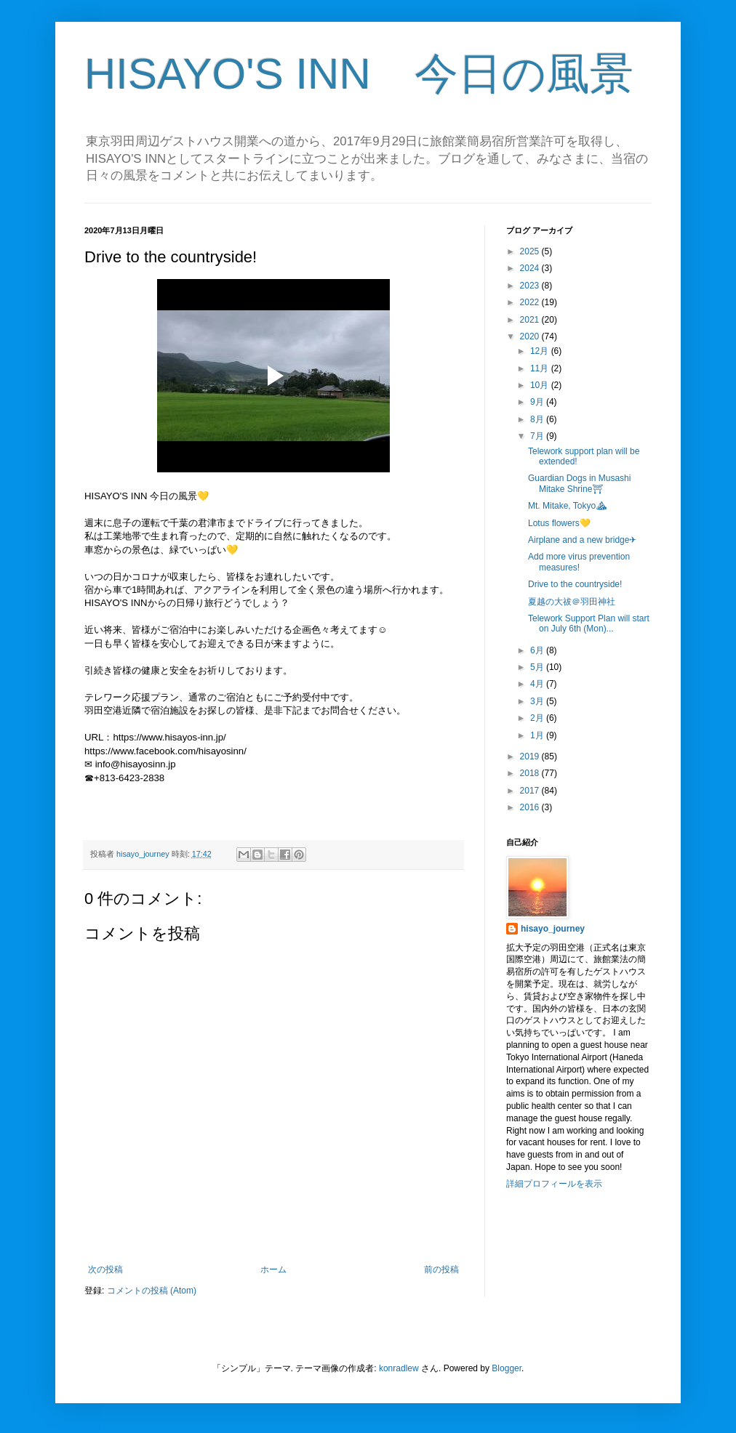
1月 (538, 735)
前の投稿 (441, 1269)
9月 (538, 402)
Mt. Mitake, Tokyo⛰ (567, 506)
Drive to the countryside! (575, 584)
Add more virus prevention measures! (579, 562)
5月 (538, 667)
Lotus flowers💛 (559, 523)
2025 (531, 251)
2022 (531, 302)
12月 (540, 351)
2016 (531, 807)
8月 (538, 419)
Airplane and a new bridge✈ (582, 540)
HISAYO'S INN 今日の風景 (358, 73)
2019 (531, 756)
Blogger (506, 1368)
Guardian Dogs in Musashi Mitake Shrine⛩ (579, 483)
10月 (540, 385)
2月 (538, 718)
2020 (531, 336)
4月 (538, 684)
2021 (531, 320)
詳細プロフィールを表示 (554, 1184)
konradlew (399, 1368)
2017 (531, 791)
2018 (531, 773)
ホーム (273, 1269)
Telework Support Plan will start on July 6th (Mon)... (588, 623)
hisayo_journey (553, 929)
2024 (531, 268)
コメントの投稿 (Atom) (151, 1290)
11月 (540, 368)
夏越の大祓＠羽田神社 (571, 602)
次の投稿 (105, 1269)
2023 (531, 285)
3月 (538, 701)
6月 (538, 650)
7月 (538, 436)
